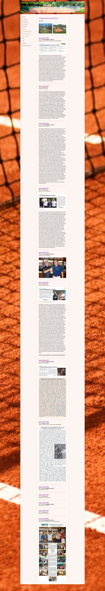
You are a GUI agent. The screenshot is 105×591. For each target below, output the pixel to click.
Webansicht (80, 588)
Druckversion (25, 586)
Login (82, 586)
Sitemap (31, 586)
